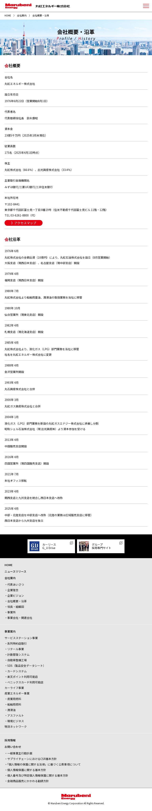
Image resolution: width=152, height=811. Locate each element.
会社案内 (22, 15)
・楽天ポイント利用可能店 (21, 677)
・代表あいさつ (14, 584)
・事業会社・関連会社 (18, 618)
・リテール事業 (14, 649)
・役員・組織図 (14, 607)
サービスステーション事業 (21, 638)
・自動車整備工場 (16, 660)
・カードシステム (16, 671)
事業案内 (10, 631)
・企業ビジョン (14, 596)
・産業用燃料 (13, 699)
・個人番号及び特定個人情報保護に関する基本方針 (36, 775)
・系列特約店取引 (16, 643)
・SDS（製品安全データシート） (25, 666)
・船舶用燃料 (13, 704)
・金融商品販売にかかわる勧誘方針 (27, 781)
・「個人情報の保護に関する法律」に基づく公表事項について (43, 764)
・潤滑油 (10, 710)
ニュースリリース (15, 571)
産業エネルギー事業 (17, 693)
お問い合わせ (13, 747)
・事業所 (10, 612)
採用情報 (10, 740)
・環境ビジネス (14, 721)
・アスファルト (14, 715)
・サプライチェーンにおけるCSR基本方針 (31, 759)
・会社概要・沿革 (16, 601)
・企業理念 (11, 590)
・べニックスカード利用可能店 (24, 682)
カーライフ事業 (14, 688)
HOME (8, 15)
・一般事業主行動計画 (18, 753)
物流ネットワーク (16, 726)
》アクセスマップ (23, 222)
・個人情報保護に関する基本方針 (25, 770)
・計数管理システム (17, 654)
